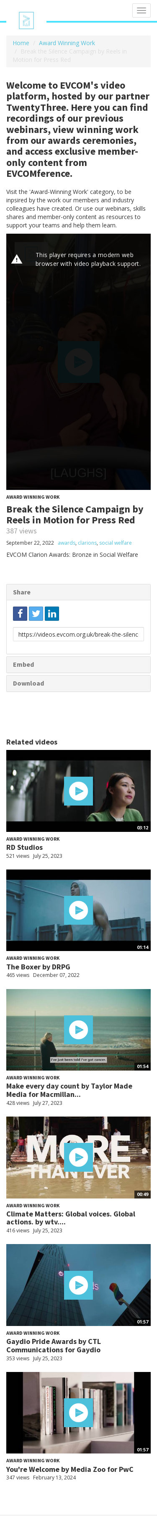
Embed (23, 664)
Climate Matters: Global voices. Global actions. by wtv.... (70, 1218)
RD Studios (24, 847)
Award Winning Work (67, 43)
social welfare (115, 542)
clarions (87, 542)
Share (22, 592)
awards (66, 542)
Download (28, 683)
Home (21, 43)
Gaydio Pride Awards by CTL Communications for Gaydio (53, 1345)
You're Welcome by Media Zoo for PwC (70, 1469)
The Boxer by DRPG (38, 966)
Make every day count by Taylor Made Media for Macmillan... (69, 1090)
